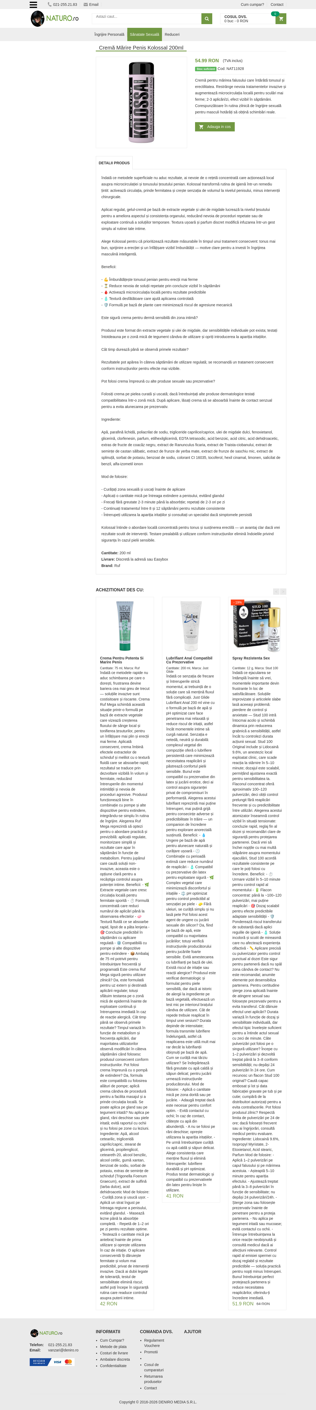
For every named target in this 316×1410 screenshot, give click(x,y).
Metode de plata (113, 1347)
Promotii (151, 1352)
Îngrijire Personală (109, 34)
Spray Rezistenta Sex (251, 658)
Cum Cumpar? (112, 1340)
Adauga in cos (219, 127)
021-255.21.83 (62, 4)
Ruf (117, 566)
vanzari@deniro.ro (63, 1350)
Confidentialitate (113, 1366)
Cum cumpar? (252, 4)
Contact (277, 4)
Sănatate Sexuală (144, 34)
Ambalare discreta (115, 1359)
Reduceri (172, 34)
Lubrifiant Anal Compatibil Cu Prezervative (189, 660)
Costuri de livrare (114, 1353)
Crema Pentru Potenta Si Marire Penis (121, 660)
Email (91, 4)
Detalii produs (114, 163)
